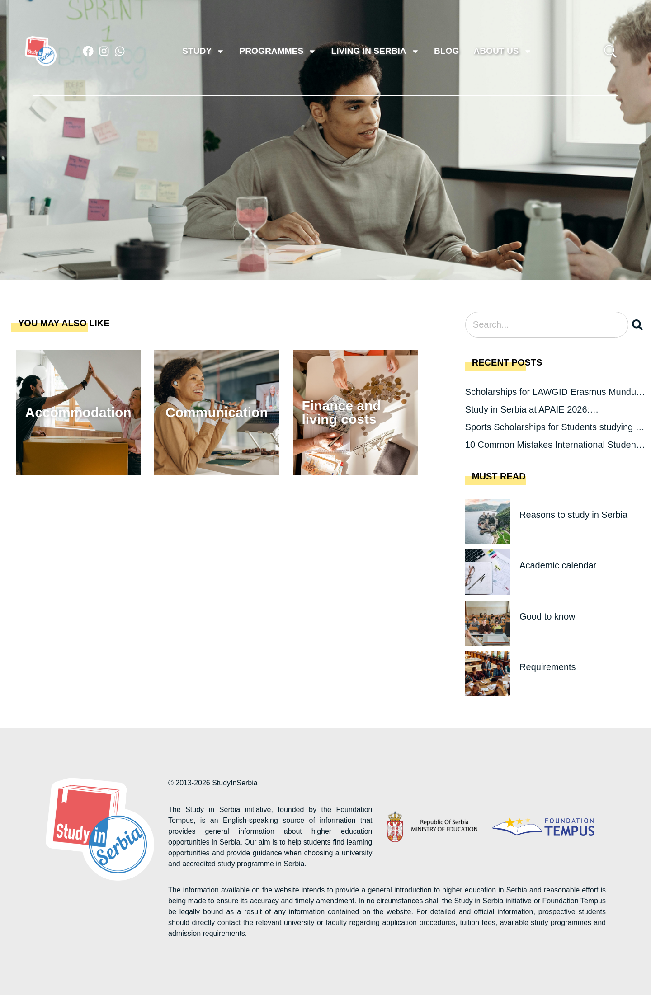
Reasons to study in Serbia (573, 515)
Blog (446, 51)
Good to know (547, 616)
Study (203, 51)
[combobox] (546, 325)
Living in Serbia (375, 51)
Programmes (277, 51)
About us (502, 51)
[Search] (639, 325)
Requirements (547, 667)
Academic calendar (557, 565)
